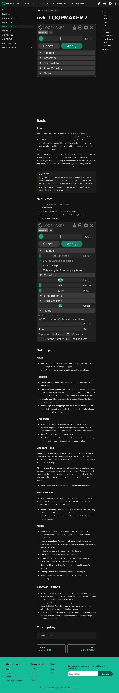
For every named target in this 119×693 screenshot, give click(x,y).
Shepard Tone (108, 36)
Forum (33, 680)
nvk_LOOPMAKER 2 (10, 26)
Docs (33, 3)
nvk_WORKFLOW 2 (10, 47)
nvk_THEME (7, 39)
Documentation (12, 676)
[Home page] (39, 10)
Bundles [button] (60, 3)
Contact (9, 669)
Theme (41, 3)
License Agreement (14, 680)
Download (79, 3)
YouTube (34, 669)
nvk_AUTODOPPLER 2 (11, 18)
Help (27, 3)
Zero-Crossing (108, 39)
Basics (104, 12)
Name (105, 42)
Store (53, 669)
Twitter (34, 676)
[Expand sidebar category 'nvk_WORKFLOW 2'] (31, 47)
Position (106, 29)
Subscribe (105, 674)
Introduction (7, 9)
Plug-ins (54, 672)
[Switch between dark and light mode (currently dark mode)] (115, 3)
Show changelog (47, 635)
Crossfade (107, 32)
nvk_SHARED (7, 35)
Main (105, 25)
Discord (34, 672)
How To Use (107, 19)
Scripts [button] (49, 3)
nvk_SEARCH (7, 30)
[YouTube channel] (110, 3)
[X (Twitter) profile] (99, 3)
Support (9, 672)
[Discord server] (104, 3)
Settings (104, 22)
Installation (6, 14)
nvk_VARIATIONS (9, 43)
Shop (70, 3)
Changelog (105, 49)
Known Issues (106, 46)
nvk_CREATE (7, 22)
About (19, 3)
